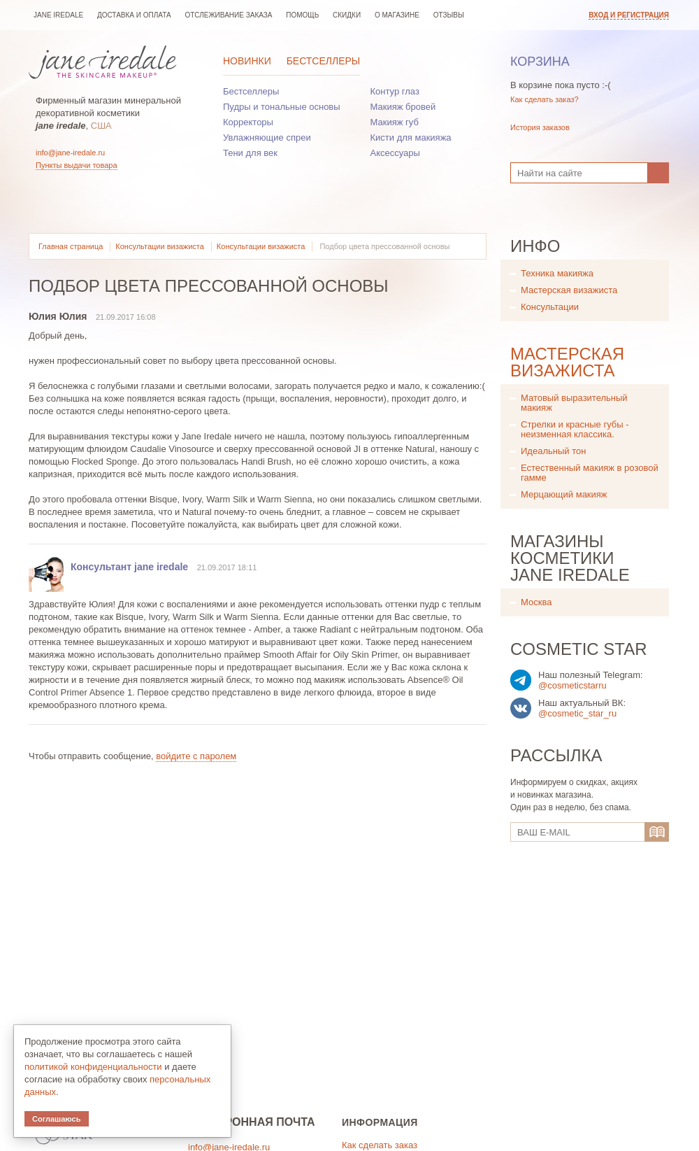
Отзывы (448, 15)
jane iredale (58, 15)
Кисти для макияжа (411, 137)
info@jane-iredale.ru (70, 152)
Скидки (347, 15)
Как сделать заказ (379, 1145)
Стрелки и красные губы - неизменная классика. (575, 429)
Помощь (302, 15)
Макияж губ (394, 122)
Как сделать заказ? (544, 99)
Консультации (550, 307)
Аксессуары (395, 153)
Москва (536, 602)
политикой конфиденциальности (93, 1066)
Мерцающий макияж (564, 494)
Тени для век (250, 153)
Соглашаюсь (56, 1119)
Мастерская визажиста (569, 290)
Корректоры (248, 122)
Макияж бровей (403, 106)
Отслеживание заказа (228, 15)
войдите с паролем (196, 756)
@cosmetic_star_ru (577, 713)
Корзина (540, 62)
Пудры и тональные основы (281, 106)
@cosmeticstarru (572, 685)
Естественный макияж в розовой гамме (589, 472)
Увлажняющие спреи (267, 137)
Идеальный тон (553, 451)
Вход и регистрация (629, 15)
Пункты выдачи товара (76, 165)
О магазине (397, 15)
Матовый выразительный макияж (574, 403)
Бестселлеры (324, 60)
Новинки (247, 60)
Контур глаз (394, 91)
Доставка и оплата (134, 15)
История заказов (540, 127)
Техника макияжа (557, 273)
